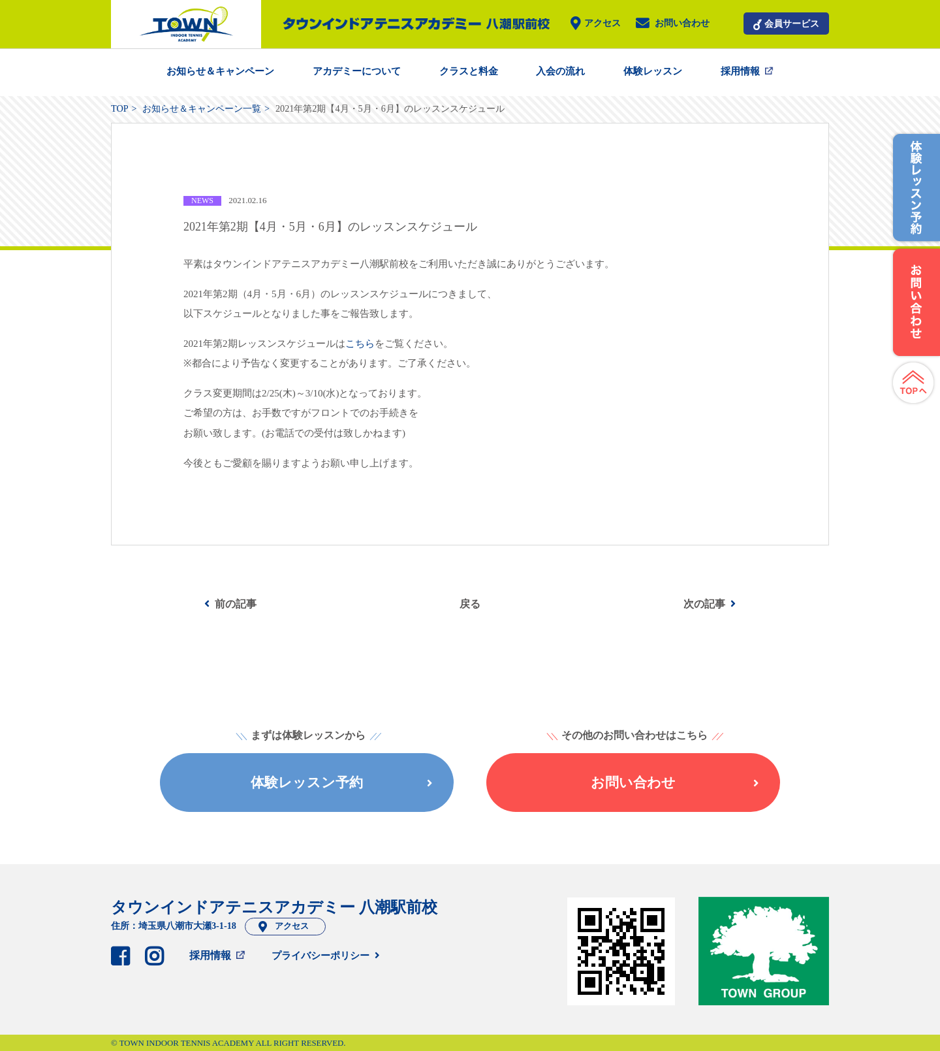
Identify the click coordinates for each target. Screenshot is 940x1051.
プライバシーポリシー (320, 955)
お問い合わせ (682, 24)
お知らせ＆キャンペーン (220, 71)
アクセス (602, 24)
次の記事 (704, 603)
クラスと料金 (468, 71)
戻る (470, 603)
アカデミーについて (357, 71)
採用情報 (740, 71)
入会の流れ (560, 71)
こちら (360, 343)
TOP (120, 108)
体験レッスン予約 (341, 782)
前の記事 (236, 603)
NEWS (202, 200)
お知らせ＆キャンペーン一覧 (201, 108)
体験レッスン (652, 71)
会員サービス (791, 23)
